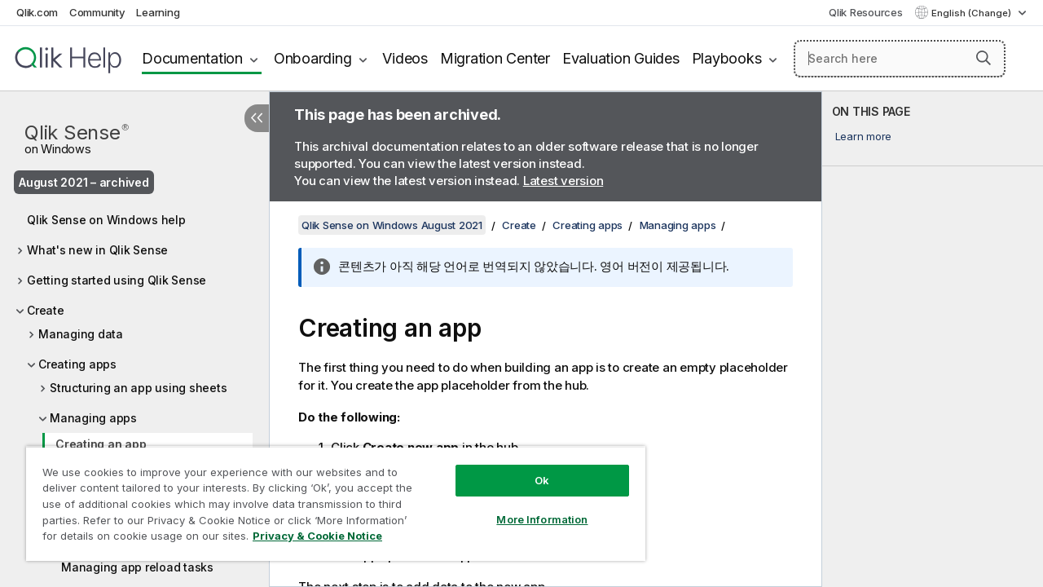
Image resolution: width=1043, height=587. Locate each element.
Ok (529, 467)
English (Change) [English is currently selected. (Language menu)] (972, 13)
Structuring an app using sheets (138, 388)
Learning (157, 12)
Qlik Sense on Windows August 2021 (391, 225)
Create (45, 310)
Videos (405, 58)
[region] (328, 497)
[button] (983, 58)
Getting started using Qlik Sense (116, 280)
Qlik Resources (866, 12)
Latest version (563, 180)
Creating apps (77, 364)
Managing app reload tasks (137, 567)
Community (97, 12)
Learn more (863, 136)
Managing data (80, 334)
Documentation (192, 58)
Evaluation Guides (621, 58)
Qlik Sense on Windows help (106, 220)
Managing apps (93, 418)
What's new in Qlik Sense (97, 250)
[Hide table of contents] (256, 118)
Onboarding (313, 58)
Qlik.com (37, 12)
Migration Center (495, 58)
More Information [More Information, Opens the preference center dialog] (529, 507)
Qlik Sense (76, 137)
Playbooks (727, 58)
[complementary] (932, 339)
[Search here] (899, 59)
